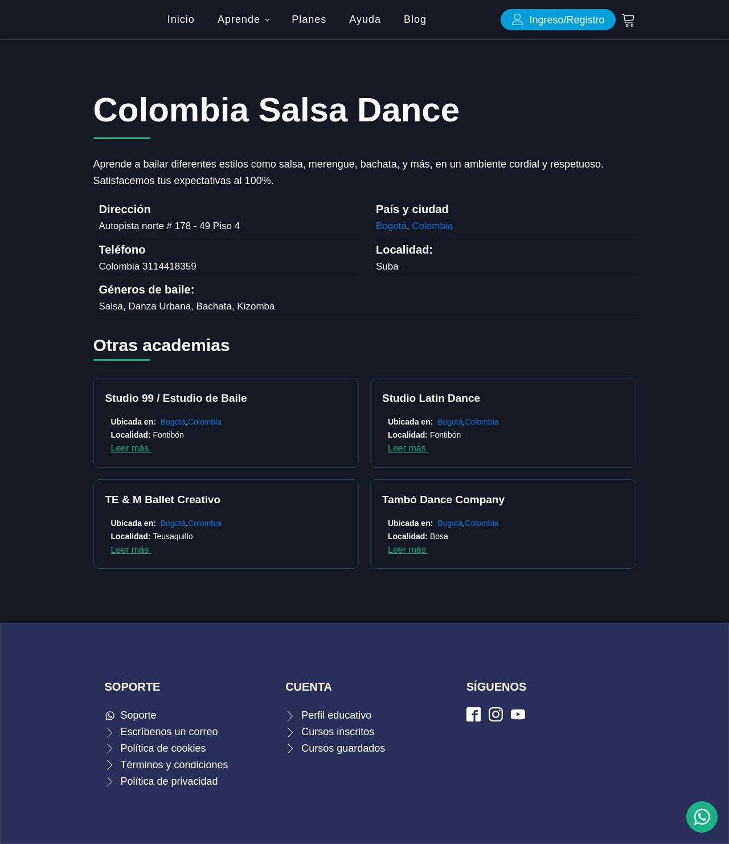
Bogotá (391, 226)
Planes (309, 19)
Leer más (131, 448)
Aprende (239, 19)
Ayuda (365, 19)
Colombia (432, 226)
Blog (415, 19)
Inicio (181, 19)
